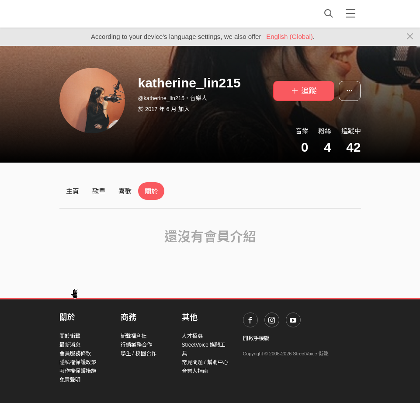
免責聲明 (69, 380)
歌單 (98, 191)
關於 (151, 191)
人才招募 (192, 336)
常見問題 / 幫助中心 (205, 362)
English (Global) (289, 36)
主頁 (72, 191)
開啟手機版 (256, 338)
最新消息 (69, 345)
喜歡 (125, 191)
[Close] (410, 36)
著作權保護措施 (77, 371)
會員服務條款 (75, 354)
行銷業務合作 (136, 345)
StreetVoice (95, 13)
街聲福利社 (134, 336)
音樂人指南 (195, 371)
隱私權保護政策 (77, 362)
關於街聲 (69, 336)
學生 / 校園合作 (138, 354)
